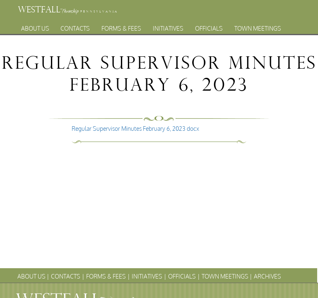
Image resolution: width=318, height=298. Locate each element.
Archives (151, 35)
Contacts (75, 26)
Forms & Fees (121, 26)
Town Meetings (257, 26)
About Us (35, 26)
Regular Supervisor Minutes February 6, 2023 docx (135, 128)
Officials (209, 26)
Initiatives (168, 26)
